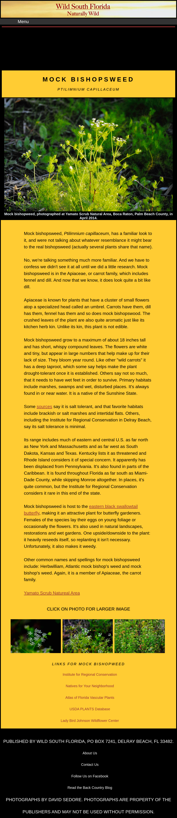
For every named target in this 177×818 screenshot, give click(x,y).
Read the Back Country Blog (89, 788)
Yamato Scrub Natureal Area (52, 593)
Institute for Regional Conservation (90, 674)
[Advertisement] (88, 48)
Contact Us (90, 764)
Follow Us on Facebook (89, 776)
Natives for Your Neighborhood (90, 686)
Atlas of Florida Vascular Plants (89, 697)
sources (44, 406)
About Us (90, 753)
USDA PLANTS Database (90, 709)
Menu (23, 21)
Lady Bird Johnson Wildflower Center (90, 721)
